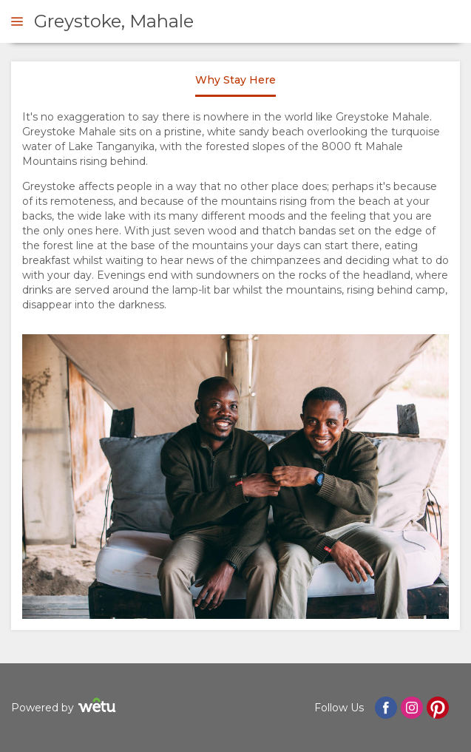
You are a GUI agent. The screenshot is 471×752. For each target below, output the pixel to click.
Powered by (65, 707)
